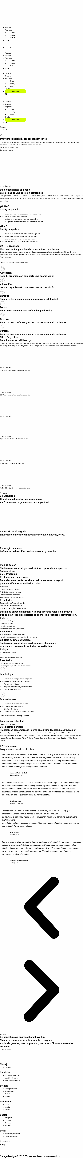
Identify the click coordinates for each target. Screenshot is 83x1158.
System (11, 38)
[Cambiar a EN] (6, 94)
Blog (2, 1144)
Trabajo (4, 1064)
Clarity (11, 33)
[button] (41, 48)
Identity (11, 35)
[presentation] (16, 159)
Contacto (5, 1141)
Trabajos (8, 25)
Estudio (7, 40)
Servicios (8, 27)
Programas (8, 30)
